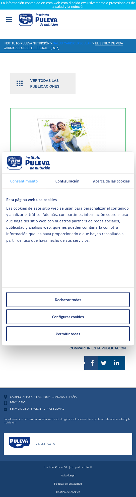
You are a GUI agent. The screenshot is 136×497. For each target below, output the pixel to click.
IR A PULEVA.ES (45, 439)
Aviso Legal (68, 470)
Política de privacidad (68, 478)
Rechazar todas (68, 300)
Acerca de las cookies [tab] (111, 181)
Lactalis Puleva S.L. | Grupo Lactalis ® (68, 462)
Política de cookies (68, 487)
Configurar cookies (68, 317)
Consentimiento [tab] (24, 181)
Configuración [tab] (67, 181)
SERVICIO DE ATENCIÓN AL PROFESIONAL (37, 403)
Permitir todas (68, 334)
